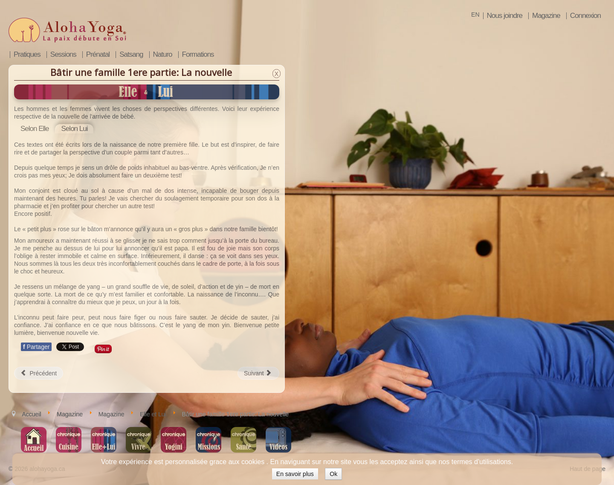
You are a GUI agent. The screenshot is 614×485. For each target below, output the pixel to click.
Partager (36, 346)
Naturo (162, 54)
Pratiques (27, 54)
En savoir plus (295, 473)
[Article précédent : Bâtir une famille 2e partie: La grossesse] (38, 373)
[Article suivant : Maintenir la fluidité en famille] (258, 373)
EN (475, 14)
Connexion (585, 15)
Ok (333, 473)
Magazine (546, 15)
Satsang (131, 54)
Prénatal (98, 54)
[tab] (34, 128)
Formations (198, 54)
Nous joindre (504, 15)
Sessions (63, 54)
